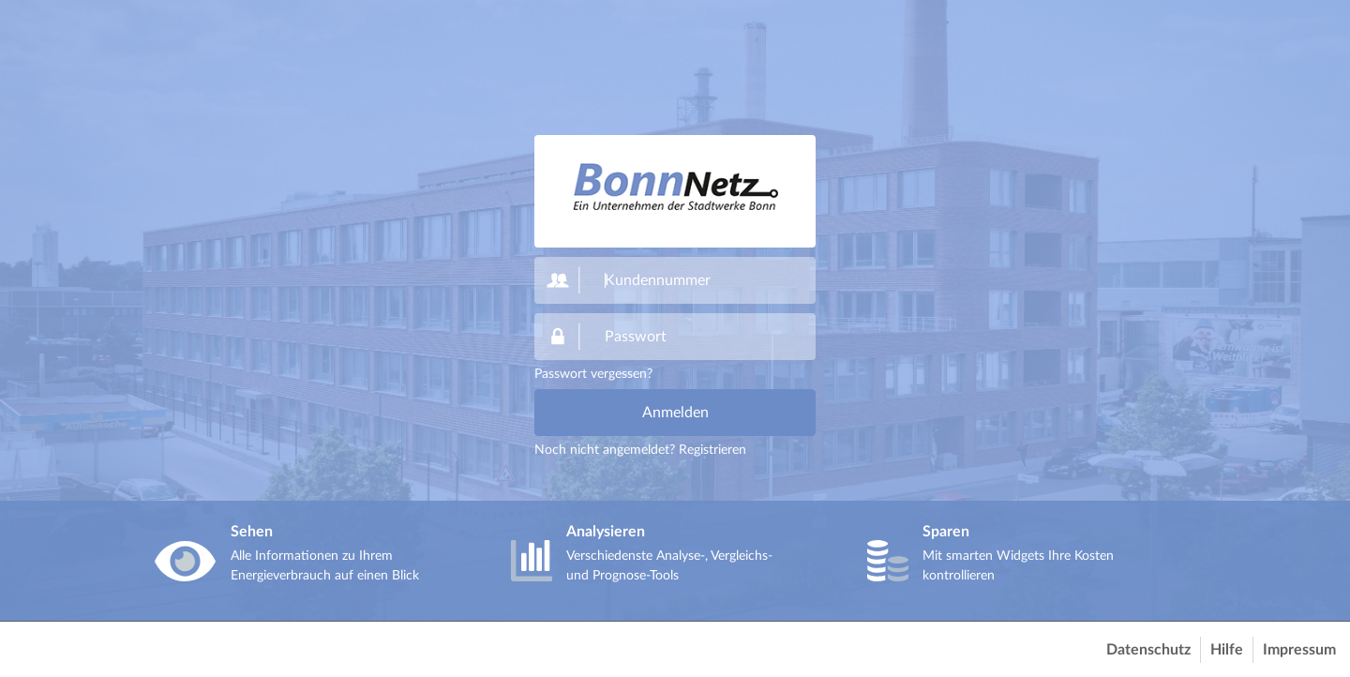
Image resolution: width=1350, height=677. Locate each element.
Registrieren (712, 450)
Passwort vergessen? (593, 374)
